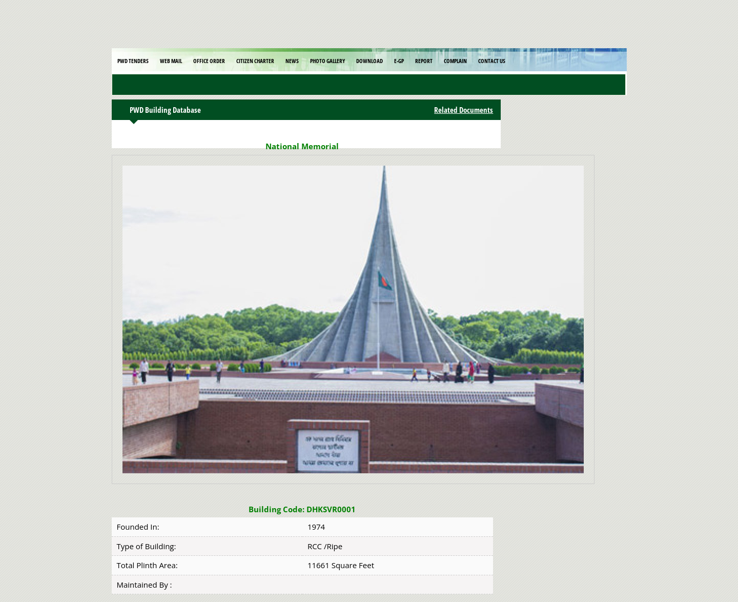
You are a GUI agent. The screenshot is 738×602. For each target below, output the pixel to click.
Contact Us (491, 61)
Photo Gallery (327, 61)
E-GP (399, 61)
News (292, 61)
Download (369, 61)
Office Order (209, 61)
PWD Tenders (133, 61)
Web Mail (171, 61)
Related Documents (463, 110)
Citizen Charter (255, 61)
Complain (455, 61)
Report (424, 61)
